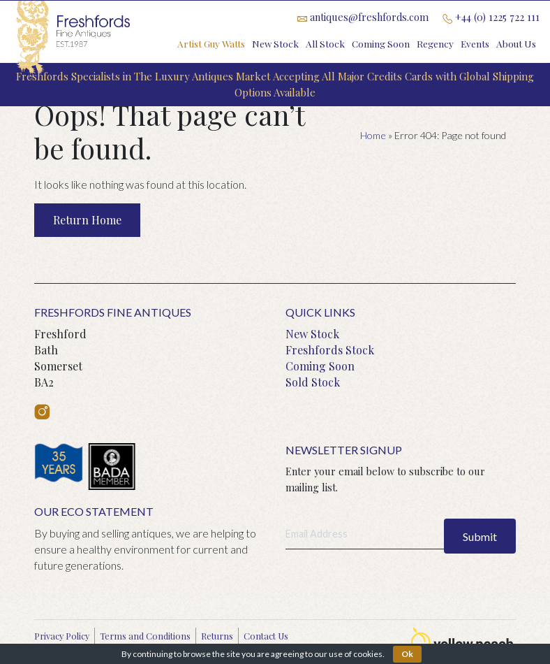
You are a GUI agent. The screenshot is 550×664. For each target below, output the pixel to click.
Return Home (87, 219)
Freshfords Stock (329, 349)
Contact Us (515, 66)
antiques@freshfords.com (363, 17)
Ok (407, 654)
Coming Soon (381, 43)
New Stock (275, 43)
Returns (217, 636)
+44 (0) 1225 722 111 (491, 17)
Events (475, 43)
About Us (516, 43)
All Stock (325, 43)
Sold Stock (312, 382)
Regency (435, 43)
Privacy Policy (61, 636)
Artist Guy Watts (211, 43)
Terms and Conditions (145, 636)
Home (373, 135)
